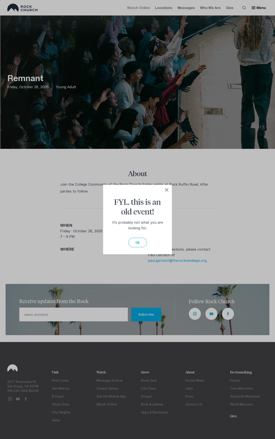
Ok (138, 242)
